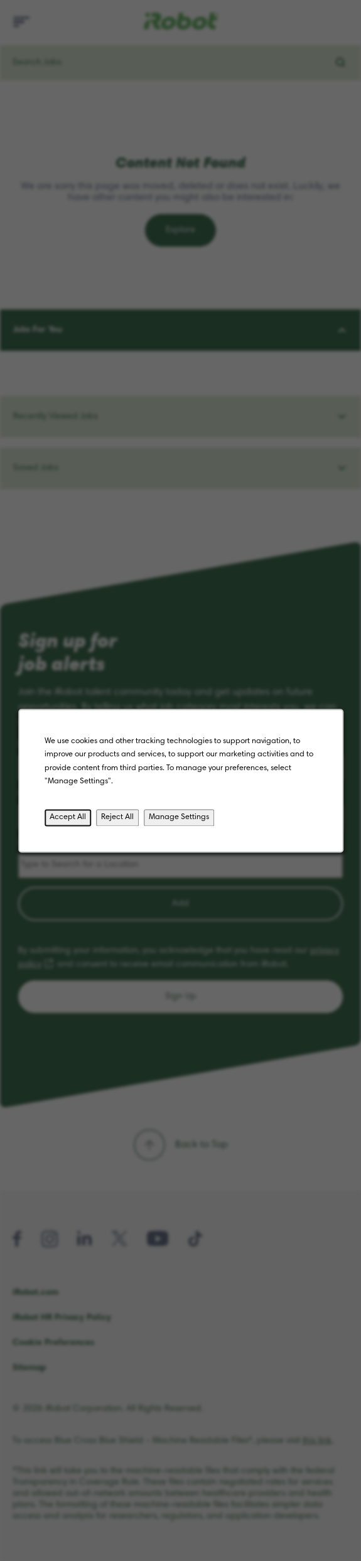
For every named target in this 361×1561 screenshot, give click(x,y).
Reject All (119, 819)
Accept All (70, 819)
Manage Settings (178, 819)
